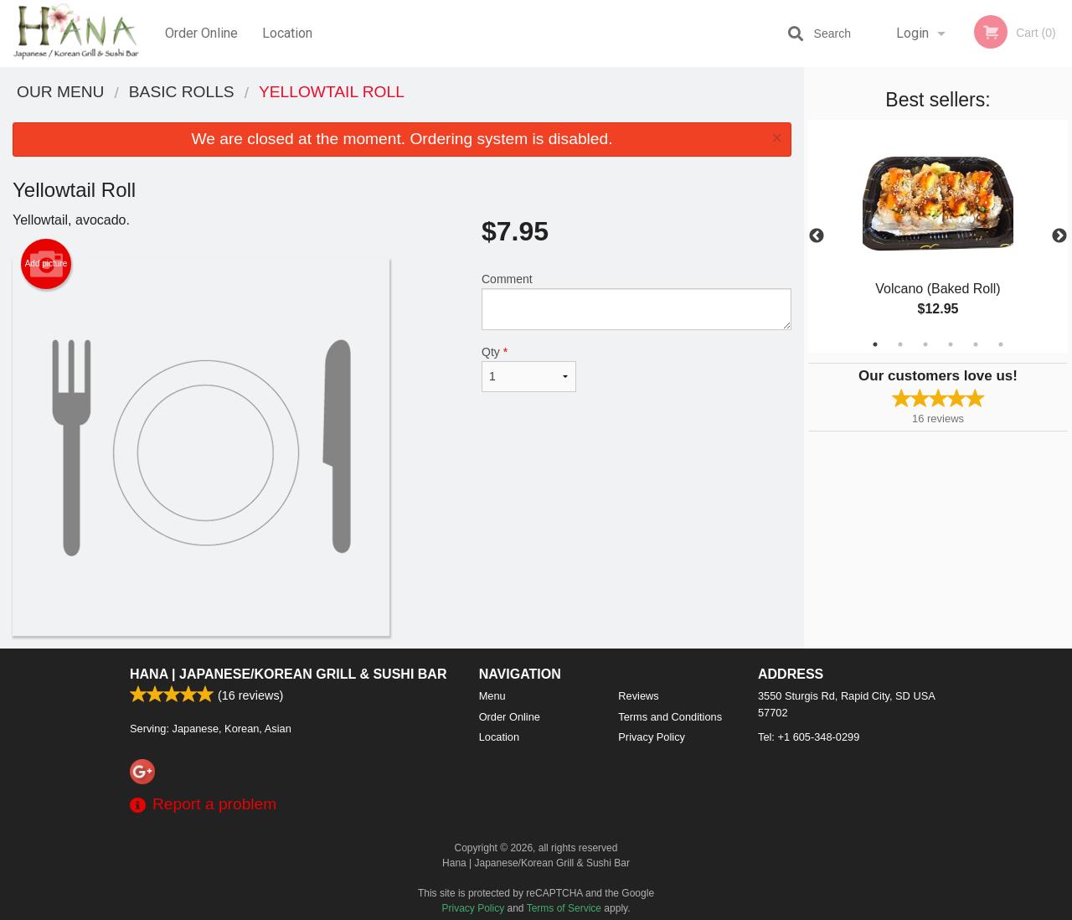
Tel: (808, 737)
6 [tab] (1000, 344)
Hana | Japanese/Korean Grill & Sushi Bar (288, 674)
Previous (816, 236)
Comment (636, 301)
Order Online (201, 33)
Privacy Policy (651, 737)
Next (1059, 236)
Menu (492, 696)
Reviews (638, 696)
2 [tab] (900, 344)
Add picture (46, 264)
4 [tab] (950, 344)
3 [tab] (925, 344)
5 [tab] (975, 344)
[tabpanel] (938, 236)
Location (287, 33)
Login (912, 33)
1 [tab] (875, 344)
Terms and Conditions (670, 717)
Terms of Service (564, 908)
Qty (529, 368)
